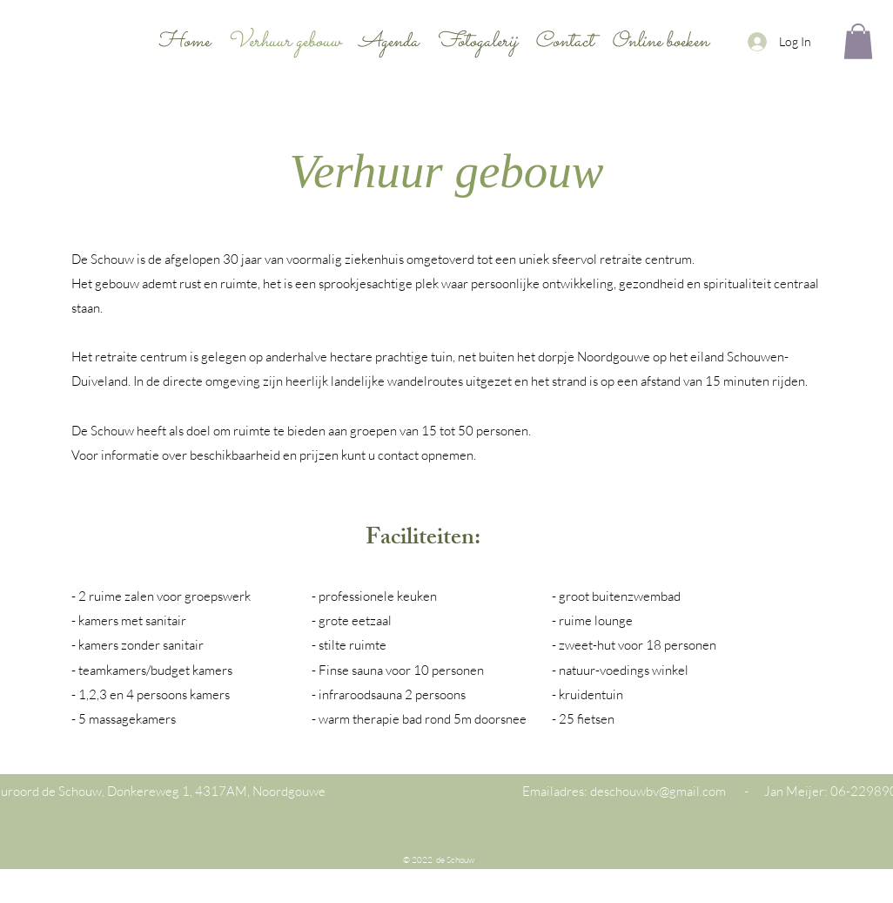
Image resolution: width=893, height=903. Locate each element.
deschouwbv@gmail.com (658, 791)
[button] (858, 41)
